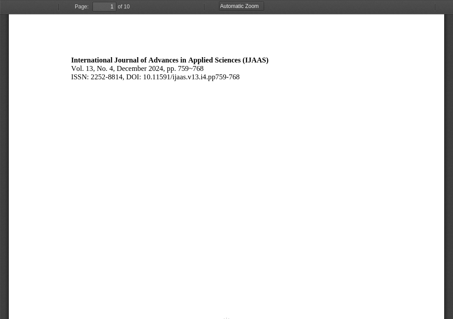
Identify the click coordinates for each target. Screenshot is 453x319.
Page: (81, 7)
